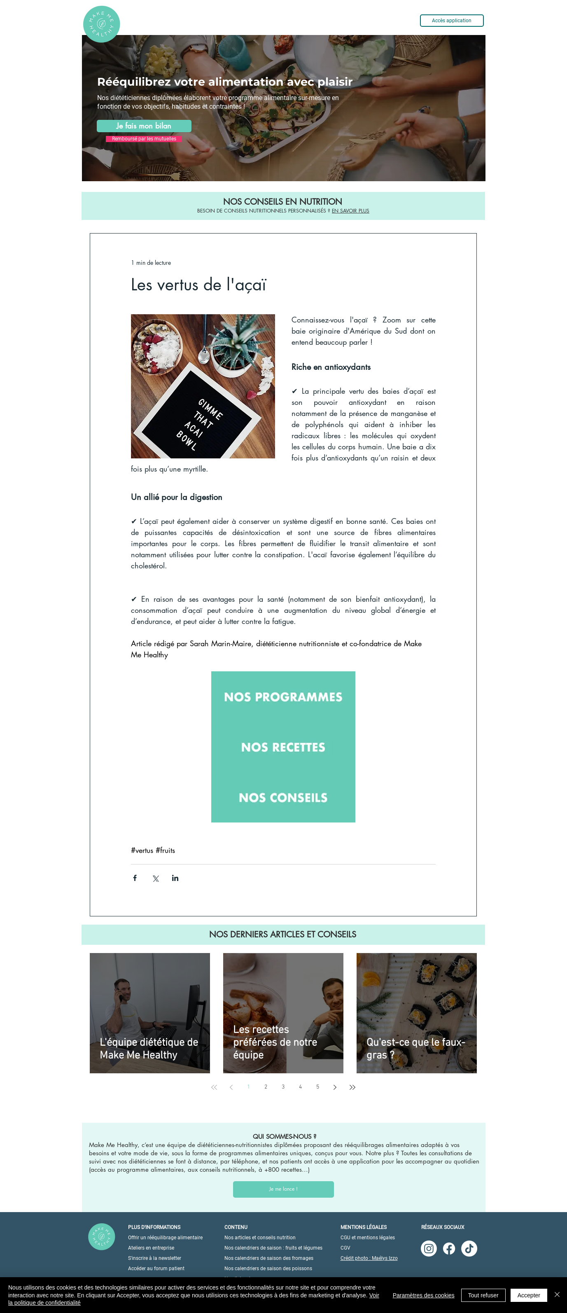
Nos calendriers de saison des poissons (268, 1268)
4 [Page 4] (300, 1087)
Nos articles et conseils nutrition (260, 1238)
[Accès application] (452, 20)
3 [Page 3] (283, 1087)
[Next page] (335, 1087)
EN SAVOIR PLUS (350, 210)
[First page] (214, 1087)
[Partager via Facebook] (135, 878)
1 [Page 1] (248, 1087)
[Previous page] (231, 1087)
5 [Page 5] (317, 1087)
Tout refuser (483, 1295)
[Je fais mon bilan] (144, 126)
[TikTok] (469, 1249)
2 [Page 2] (265, 1087)
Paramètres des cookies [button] (424, 1295)
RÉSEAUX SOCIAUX (442, 1227)
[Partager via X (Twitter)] (155, 878)
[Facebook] (449, 1249)
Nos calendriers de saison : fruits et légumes (273, 1248)
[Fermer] (557, 1295)
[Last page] (352, 1087)
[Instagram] (429, 1249)
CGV (345, 1248)
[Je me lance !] (283, 1189)
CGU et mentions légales (368, 1238)
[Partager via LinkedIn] (175, 878)
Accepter (529, 1295)
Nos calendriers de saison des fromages (268, 1258)
